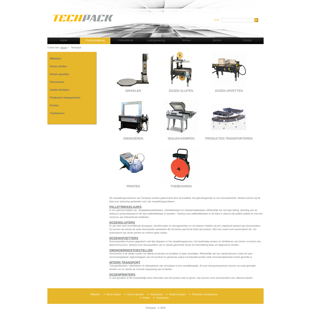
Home (63, 40)
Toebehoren (57, 113)
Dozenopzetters (123, 238)
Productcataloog (95, 40)
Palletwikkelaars (125, 207)
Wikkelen (55, 58)
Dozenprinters (122, 274)
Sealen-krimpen (59, 89)
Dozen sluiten (58, 66)
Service (217, 40)
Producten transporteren (65, 97)
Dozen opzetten (59, 74)
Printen (54, 105)
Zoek (216, 19)
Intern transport (124, 262)
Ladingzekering (156, 40)
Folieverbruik (125, 40)
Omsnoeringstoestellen (131, 250)
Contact (247, 40)
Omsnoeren (57, 82)
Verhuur (186, 40)
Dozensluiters (122, 222)
